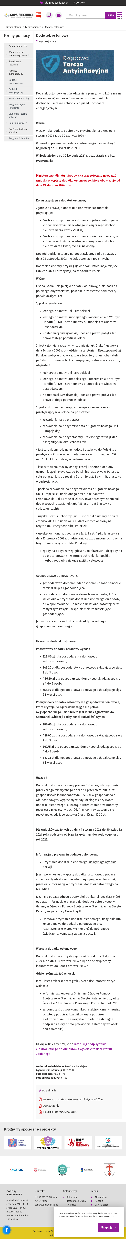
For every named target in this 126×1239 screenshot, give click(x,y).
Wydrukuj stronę (46, 41)
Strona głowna (13, 27)
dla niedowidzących (54, 2)
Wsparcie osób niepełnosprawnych (18, 54)
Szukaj (111, 15)
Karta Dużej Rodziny (18, 98)
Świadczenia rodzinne (14, 63)
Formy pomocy (33, 27)
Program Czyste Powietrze (16, 106)
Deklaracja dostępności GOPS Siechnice (76, 1200)
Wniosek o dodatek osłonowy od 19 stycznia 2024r (71, 1099)
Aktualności (101, 1196)
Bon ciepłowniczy (17, 123)
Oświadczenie (49, 1106)
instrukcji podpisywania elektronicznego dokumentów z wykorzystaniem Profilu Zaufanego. (74, 1049)
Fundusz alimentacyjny (15, 72)
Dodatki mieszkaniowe (15, 82)
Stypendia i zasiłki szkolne (17, 115)
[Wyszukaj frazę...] (85, 15)
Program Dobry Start (19, 138)
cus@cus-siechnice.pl (46, 1204)
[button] (108, 1227)
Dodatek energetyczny (15, 91)
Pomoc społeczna (17, 46)
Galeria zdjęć (101, 1204)
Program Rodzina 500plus (17, 131)
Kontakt (99, 1200)
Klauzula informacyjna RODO (58, 1112)
